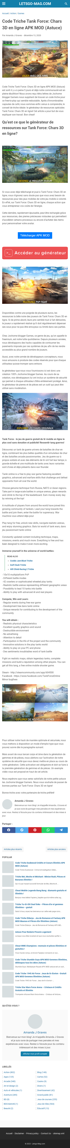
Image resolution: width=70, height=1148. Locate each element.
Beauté (8, 1108)
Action (9, 1072)
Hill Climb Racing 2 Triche (22, 569)
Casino (42, 1081)
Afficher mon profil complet (35, 1054)
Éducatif (43, 1108)
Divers (41, 1086)
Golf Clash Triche (18, 565)
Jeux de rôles (45, 1104)
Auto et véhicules (13, 1090)
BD (6, 1099)
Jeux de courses (47, 1099)
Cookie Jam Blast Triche (21, 561)
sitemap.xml (58, 1133)
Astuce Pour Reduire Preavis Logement (33, 932)
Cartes (42, 1077)
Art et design (11, 1086)
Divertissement (46, 1090)
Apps (9, 1077)
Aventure (10, 1095)
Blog (42, 1072)
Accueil (9, 1133)
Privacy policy (32, 1133)
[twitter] (22, 830)
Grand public (45, 1095)
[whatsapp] (48, 830)
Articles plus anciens (56, 849)
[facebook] (8, 830)
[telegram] (61, 830)
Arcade (10, 1081)
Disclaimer (19, 1133)
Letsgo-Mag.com (35, 4)
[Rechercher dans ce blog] (66, 4)
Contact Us (46, 1133)
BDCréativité (11, 1104)
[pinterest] (35, 830)
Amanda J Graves (35, 1032)
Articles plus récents (13, 849)
